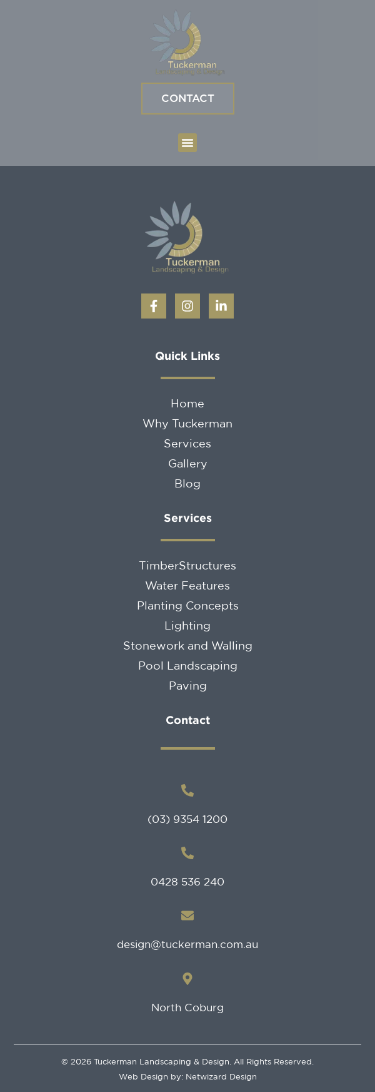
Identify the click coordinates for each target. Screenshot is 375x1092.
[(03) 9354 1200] (187, 790)
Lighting (187, 625)
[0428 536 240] (187, 853)
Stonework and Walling (187, 645)
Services (187, 443)
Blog (187, 483)
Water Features (187, 585)
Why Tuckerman (187, 423)
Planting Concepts (188, 605)
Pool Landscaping (188, 665)
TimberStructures (187, 565)
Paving (188, 685)
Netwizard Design (220, 1076)
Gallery (188, 463)
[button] (187, 142)
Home (187, 403)
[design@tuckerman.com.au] (187, 915)
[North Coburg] (187, 978)
